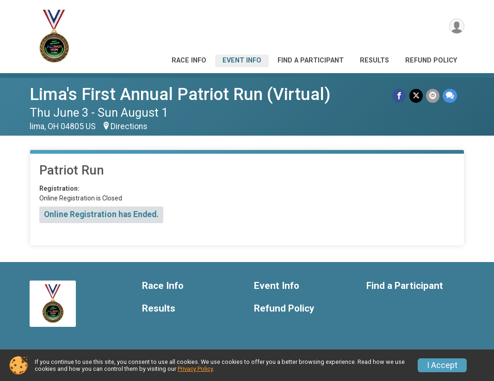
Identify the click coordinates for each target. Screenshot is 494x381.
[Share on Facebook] (401, 96)
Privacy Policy (195, 368)
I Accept (442, 365)
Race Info (189, 60)
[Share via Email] (433, 96)
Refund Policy (431, 60)
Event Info (241, 60)
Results (374, 60)
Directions (129, 126)
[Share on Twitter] (417, 96)
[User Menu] (455, 27)
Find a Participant (311, 60)
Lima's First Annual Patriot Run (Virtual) (180, 94)
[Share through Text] (450, 96)
